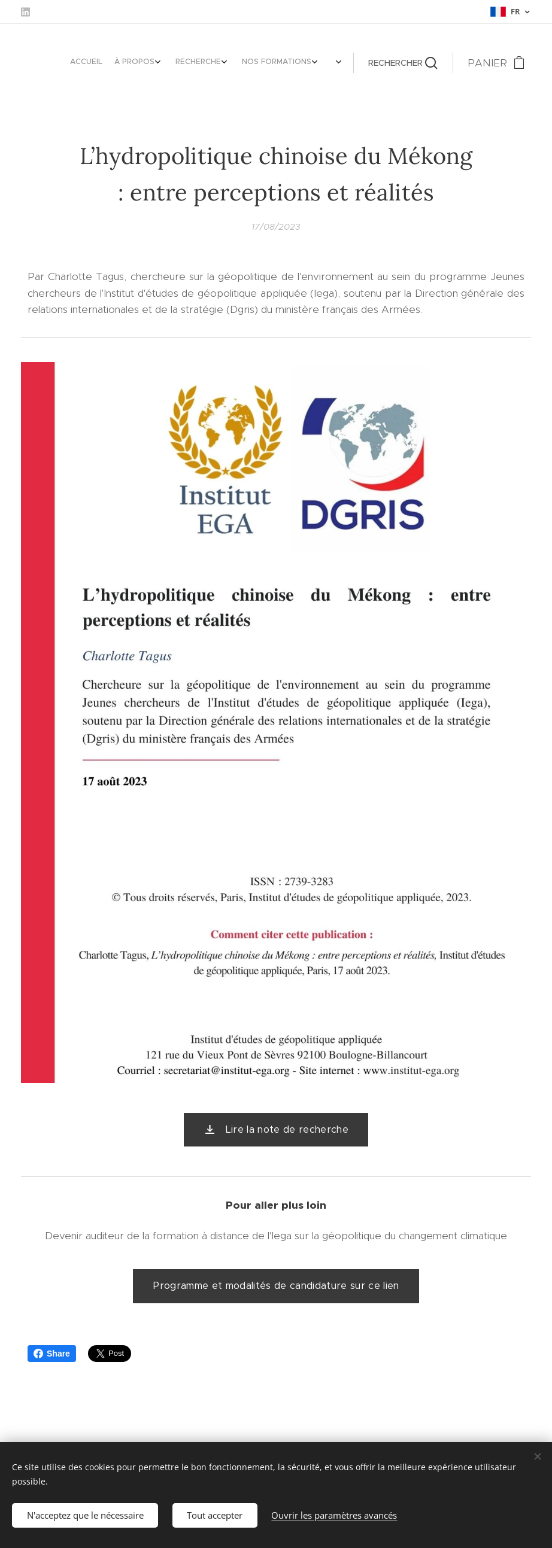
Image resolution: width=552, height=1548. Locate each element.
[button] (403, 63)
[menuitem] (258, 63)
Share (52, 1353)
